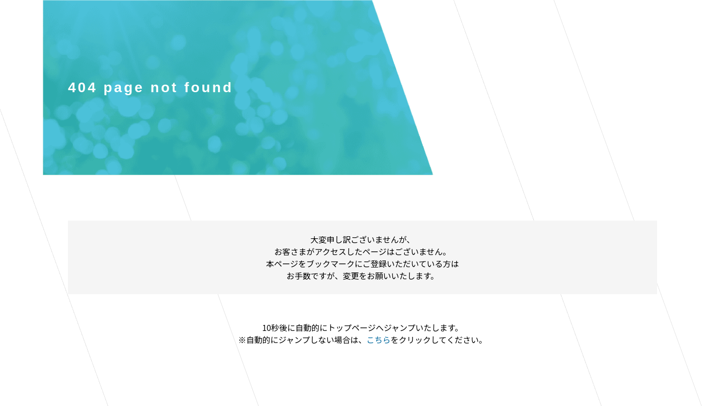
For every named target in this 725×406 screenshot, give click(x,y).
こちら (379, 339)
